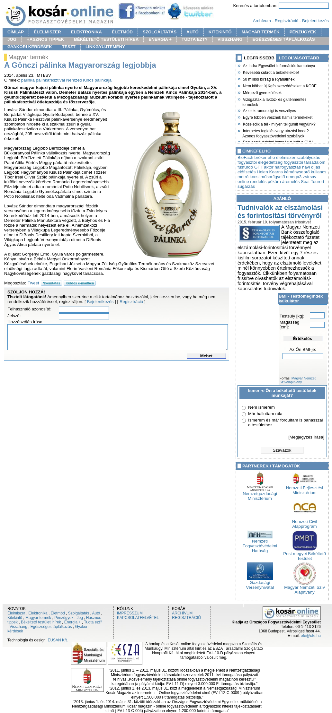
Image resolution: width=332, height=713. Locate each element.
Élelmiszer (16, 613)
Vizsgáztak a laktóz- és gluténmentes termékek (274, 101)
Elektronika (37, 613)
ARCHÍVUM (182, 613)
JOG (11, 39)
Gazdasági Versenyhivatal (260, 583)
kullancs (318, 172)
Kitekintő (14, 617)
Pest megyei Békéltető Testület (304, 554)
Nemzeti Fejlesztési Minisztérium (304, 488)
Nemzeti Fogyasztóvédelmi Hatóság (260, 544)
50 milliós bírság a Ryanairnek (268, 78)
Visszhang (18, 626)
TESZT (69, 46)
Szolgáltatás (78, 613)
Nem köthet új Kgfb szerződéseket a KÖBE (279, 85)
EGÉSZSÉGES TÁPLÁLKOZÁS (284, 39)
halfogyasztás (288, 167)
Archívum (262, 20)
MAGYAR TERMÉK (261, 32)
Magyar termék (38, 617)
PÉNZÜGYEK (303, 32)
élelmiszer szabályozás (298, 157)
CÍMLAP (15, 32)
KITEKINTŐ (220, 32)
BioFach (245, 157)
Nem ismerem (261, 407)
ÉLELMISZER (47, 32)
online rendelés (252, 181)
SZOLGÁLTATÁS (159, 32)
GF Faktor (264, 167)
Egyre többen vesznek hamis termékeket (277, 117)
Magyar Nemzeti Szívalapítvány (298, 380)
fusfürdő (245, 167)
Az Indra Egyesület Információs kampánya (278, 65)
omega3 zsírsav (301, 176)
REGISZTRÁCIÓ (186, 617)
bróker (261, 157)
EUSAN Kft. (58, 640)
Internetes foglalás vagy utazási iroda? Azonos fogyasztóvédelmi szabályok (275, 132)
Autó (96, 613)
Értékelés (302, 338)
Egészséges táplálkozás (51, 626)
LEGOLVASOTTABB (299, 58)
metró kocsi (248, 176)
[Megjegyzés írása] (306, 437)
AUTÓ (192, 32)
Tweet (33, 283)
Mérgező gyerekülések (262, 92)
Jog (79, 617)
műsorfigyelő (273, 176)
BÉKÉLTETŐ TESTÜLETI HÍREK (106, 39)
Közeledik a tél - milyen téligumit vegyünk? (279, 123)
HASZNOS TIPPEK (45, 39)
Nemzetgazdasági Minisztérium (260, 494)
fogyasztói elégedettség (260, 162)
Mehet (206, 355)
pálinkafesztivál (50, 80)
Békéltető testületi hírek (41, 622)
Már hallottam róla (265, 413)
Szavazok (282, 450)
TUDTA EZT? (195, 39)
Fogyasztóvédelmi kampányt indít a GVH (277, 141)
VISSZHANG (230, 39)
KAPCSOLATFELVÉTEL (138, 617)
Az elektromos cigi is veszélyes (269, 110)
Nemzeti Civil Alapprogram (304, 522)
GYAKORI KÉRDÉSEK (29, 46)
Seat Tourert (312, 181)
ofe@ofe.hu (311, 635)
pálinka (28, 80)
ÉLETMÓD (122, 32)
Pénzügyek (63, 617)
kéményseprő (297, 172)
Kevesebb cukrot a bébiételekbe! (270, 72)
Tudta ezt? (93, 622)
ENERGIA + (160, 39)
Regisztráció (286, 20)
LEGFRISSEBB (259, 58)
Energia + (72, 622)
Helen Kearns (270, 172)
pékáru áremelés (284, 181)
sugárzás (246, 186)
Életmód (58, 613)
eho (271, 157)
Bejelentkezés (315, 20)
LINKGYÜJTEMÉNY (105, 46)
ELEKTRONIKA (86, 32)
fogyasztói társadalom (305, 162)
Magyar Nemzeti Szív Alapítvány (304, 588)
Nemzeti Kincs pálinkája (89, 80)
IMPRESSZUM (130, 613)
